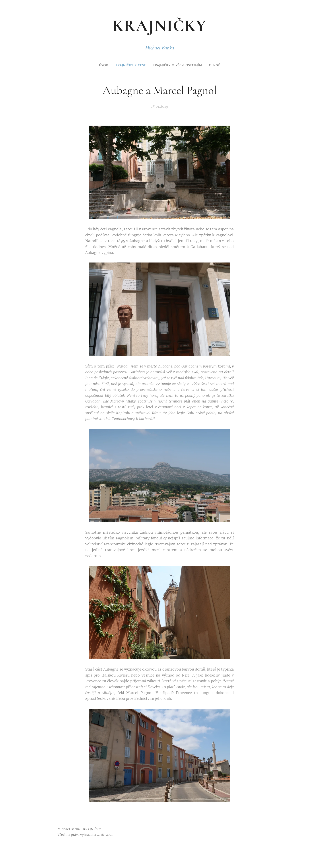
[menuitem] (95, 65)
